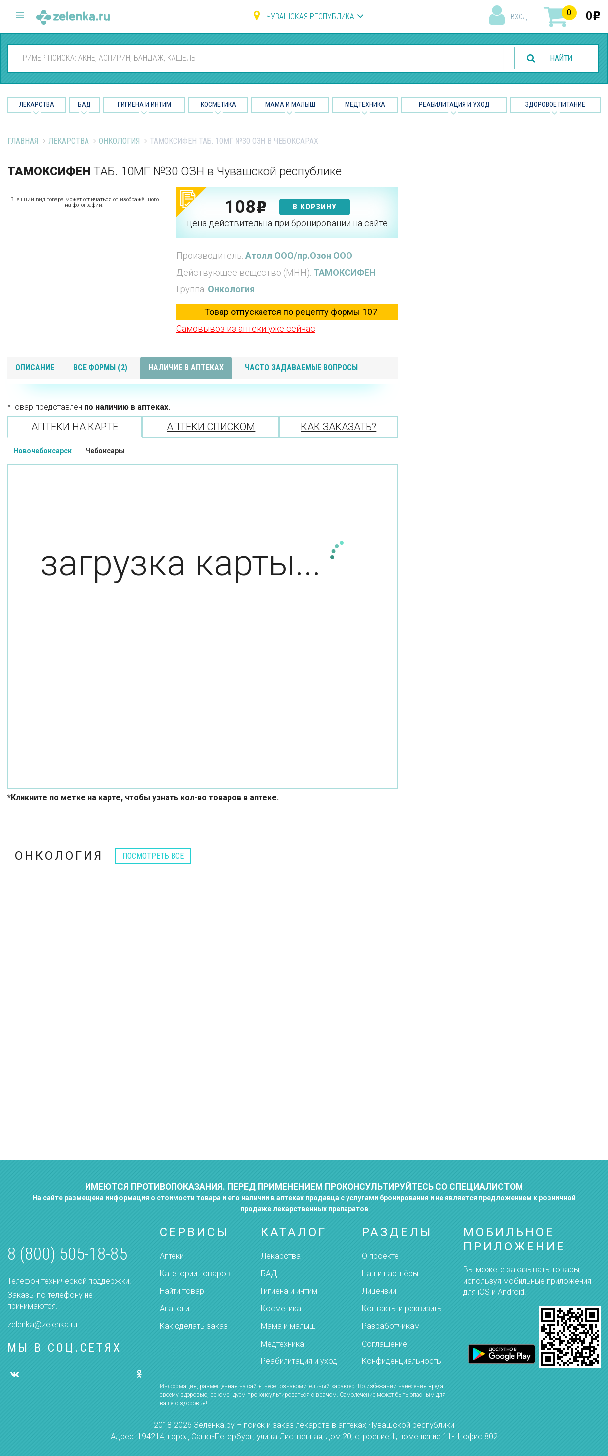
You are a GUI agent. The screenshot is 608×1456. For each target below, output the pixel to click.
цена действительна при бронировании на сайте (287, 223)
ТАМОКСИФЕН (344, 272)
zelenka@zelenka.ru (42, 1324)
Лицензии (379, 1291)
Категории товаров (195, 1273)
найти (559, 58)
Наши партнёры (390, 1273)
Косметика (218, 104)
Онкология (119, 141)
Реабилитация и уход (454, 104)
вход (519, 17)
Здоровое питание (555, 104)
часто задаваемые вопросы (301, 367)
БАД (84, 104)
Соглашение (384, 1344)
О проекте (380, 1256)
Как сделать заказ (194, 1326)
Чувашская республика (310, 16)
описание (34, 367)
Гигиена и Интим (144, 104)
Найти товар (182, 1291)
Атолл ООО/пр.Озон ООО (298, 255)
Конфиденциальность (401, 1361)
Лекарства (36, 104)
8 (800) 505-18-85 (67, 1254)
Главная (22, 141)
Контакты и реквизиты (402, 1308)
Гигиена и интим (289, 1291)
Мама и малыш (290, 104)
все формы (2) (100, 367)
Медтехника (365, 104)
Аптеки (172, 1256)
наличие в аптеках (186, 367)
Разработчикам (391, 1326)
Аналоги (174, 1308)
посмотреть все (153, 856)
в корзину (315, 206)
